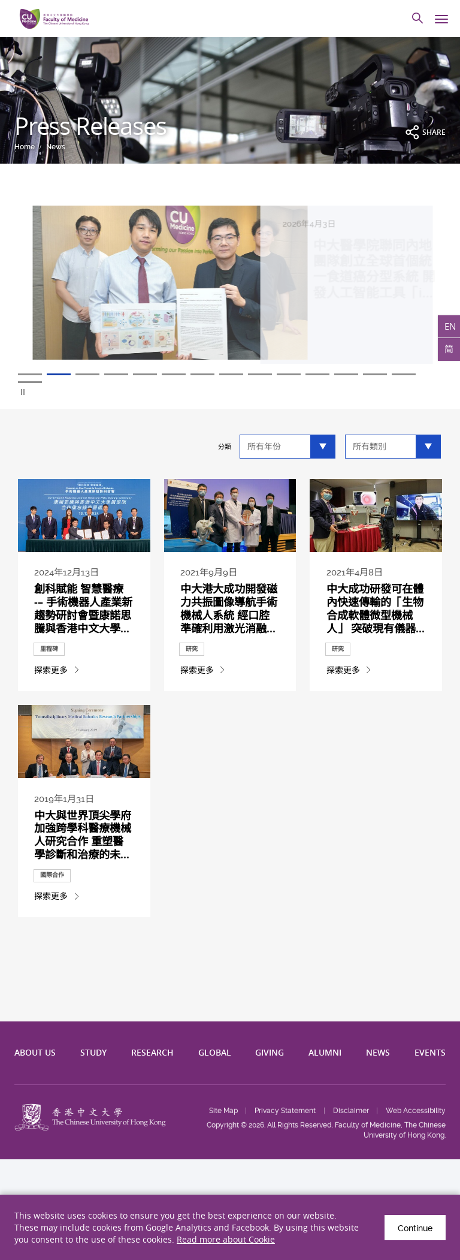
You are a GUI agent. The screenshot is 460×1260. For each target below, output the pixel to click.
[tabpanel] (230, 289)
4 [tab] (116, 374)
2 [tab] (59, 374)
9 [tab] (260, 374)
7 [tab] (202, 374)
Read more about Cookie (226, 1239)
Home (24, 147)
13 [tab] (375, 374)
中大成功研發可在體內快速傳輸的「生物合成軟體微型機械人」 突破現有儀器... (375, 608)
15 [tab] (30, 382)
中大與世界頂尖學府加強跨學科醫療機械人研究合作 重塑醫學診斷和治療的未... (82, 834)
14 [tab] (404, 374)
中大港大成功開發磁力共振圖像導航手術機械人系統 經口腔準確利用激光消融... (228, 608)
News (55, 147)
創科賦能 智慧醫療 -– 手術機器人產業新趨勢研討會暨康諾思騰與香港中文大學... (83, 608)
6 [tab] (174, 374)
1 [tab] (30, 374)
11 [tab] (317, 374)
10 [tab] (289, 374)
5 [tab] (145, 374)
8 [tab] (231, 374)
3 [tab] (87, 374)
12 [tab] (346, 374)
